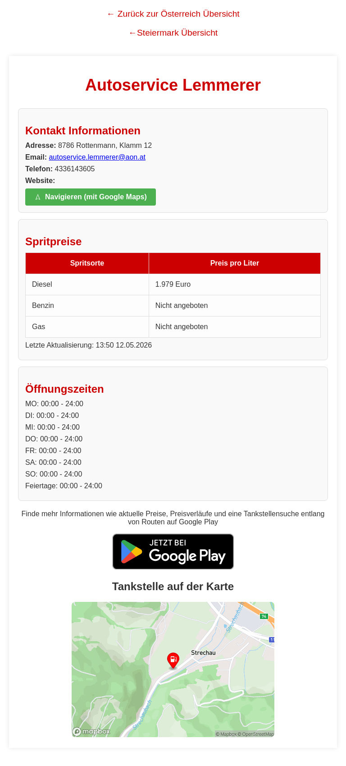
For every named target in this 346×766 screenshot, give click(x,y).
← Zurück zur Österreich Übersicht (172, 13)
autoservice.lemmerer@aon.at (97, 157)
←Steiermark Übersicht (173, 32)
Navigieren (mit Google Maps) (90, 197)
